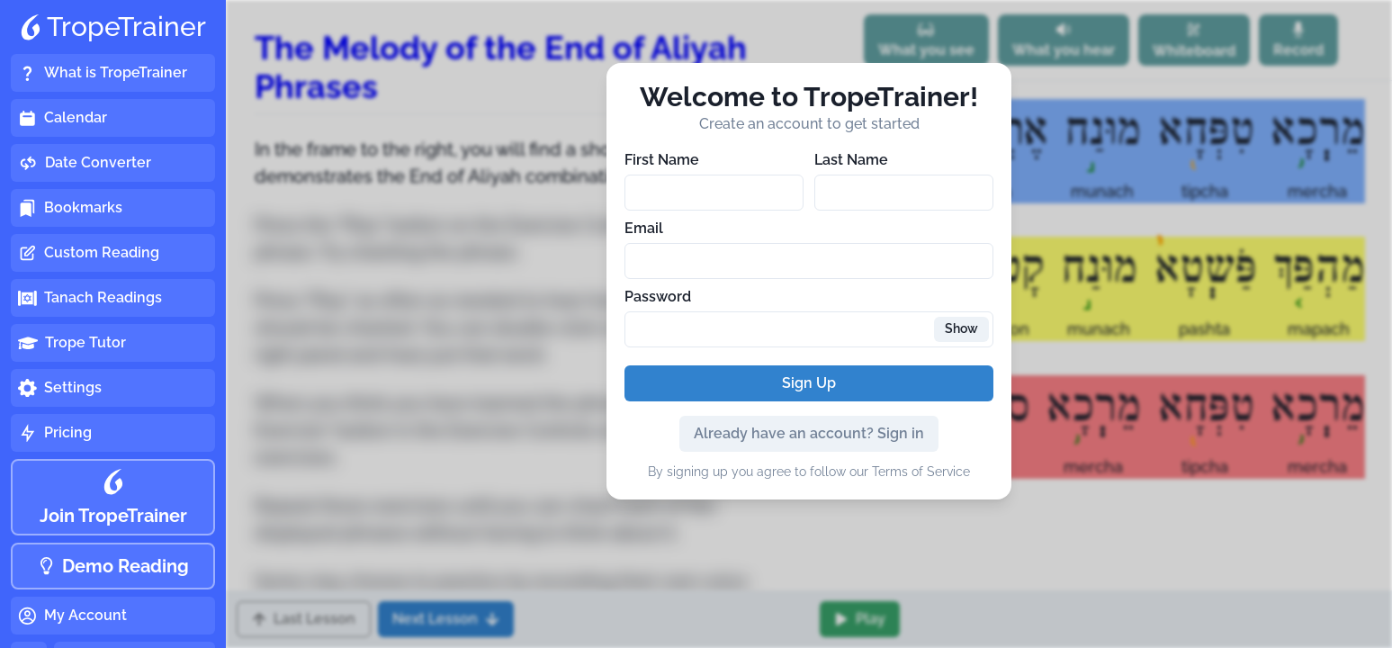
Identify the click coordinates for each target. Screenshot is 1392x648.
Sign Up (809, 383)
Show (961, 328)
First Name (661, 159)
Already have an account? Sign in (809, 433)
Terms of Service (921, 471)
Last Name (851, 159)
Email (643, 228)
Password (657, 296)
